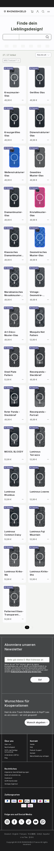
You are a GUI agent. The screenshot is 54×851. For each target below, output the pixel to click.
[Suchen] (43, 11)
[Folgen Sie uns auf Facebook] (14, 822)
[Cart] (32, 11)
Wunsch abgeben (37, 722)
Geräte (32, 744)
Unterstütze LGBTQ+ (12, 755)
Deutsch (7, 834)
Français (23, 834)
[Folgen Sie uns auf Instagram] (7, 822)
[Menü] (48, 11)
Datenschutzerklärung (12, 775)
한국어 (31, 837)
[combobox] (43, 55)
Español (46, 834)
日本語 (39, 834)
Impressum (8, 778)
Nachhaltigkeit (10, 747)
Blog (6, 758)
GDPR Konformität (11, 781)
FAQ (31, 747)
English (15, 834)
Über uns (8, 744)
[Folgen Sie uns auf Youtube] (35, 822)
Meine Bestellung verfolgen (39, 756)
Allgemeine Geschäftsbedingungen (17, 772)
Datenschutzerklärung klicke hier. (26, 672)
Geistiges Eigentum (11, 784)
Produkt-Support (36, 750)
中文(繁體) (32, 834)
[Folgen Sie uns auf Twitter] (21, 822)
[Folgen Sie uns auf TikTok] (28, 822)
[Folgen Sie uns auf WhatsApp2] (43, 822)
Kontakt (32, 753)
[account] (37, 11)
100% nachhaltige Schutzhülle (11, 751)
